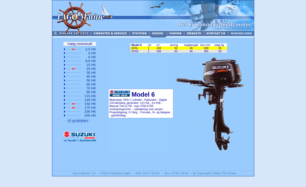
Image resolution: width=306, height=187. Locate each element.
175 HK (90, 108)
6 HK (92, 57)
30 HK (91, 73)
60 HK (91, 84)
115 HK (90, 96)
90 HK (91, 92)
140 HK (90, 100)
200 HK (90, 111)
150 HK (90, 104)
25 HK (91, 69)
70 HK (91, 88)
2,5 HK (90, 49)
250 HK (90, 115)
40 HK (91, 76)
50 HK (91, 80)
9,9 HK (90, 61)
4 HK (92, 53)
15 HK (91, 65)
